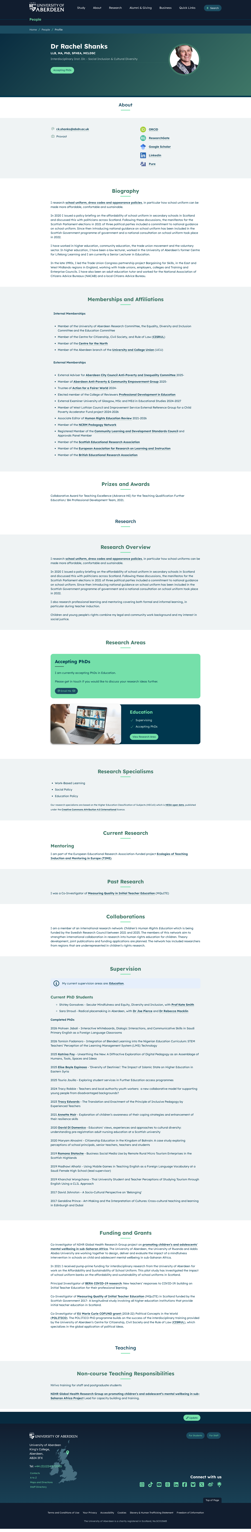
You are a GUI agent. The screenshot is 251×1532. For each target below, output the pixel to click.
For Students (188, 1439)
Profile (59, 30)
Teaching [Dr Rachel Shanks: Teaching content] (125, 1350)
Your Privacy (90, 1516)
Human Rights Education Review (108, 419)
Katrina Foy (66, 1056)
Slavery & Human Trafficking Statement (151, 1516)
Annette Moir (67, 1117)
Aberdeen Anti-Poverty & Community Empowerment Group (116, 382)
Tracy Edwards (69, 1104)
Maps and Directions (41, 1485)
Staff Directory (38, 1490)
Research (117, 8)
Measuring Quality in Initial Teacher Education (121, 895)
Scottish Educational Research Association (109, 442)
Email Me (66, 692)
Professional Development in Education (147, 395)
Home (33, 30)
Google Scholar (160, 147)
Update (190, 1420)
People (36, 19)
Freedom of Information (190, 1516)
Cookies (121, 1516)
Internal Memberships (69, 314)
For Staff (211, 1439)
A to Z (33, 1481)
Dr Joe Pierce (142, 1013)
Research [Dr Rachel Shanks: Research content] (125, 522)
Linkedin (155, 156)
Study (83, 8)
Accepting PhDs (65, 71)
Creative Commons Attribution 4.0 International (89, 811)
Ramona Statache (71, 1156)
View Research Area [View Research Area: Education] (147, 739)
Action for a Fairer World (90, 388)
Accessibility (107, 1516)
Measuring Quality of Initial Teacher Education (110, 1298)
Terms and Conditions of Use (63, 1516)
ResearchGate (159, 138)
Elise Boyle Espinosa (72, 1069)
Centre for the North (93, 344)
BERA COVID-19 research (103, 1285)
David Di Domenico (72, 1130)
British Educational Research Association (108, 455)
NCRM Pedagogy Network (97, 425)
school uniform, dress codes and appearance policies (103, 203)
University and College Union (133, 350)
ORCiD (153, 130)
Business (167, 8)
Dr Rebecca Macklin (173, 1013)
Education (116, 985)
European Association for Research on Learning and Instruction (124, 449)
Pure (152, 164)
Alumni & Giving (142, 8)
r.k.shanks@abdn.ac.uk (72, 130)
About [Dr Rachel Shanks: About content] (125, 105)
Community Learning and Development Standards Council (136, 432)
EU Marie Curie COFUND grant (99, 1316)
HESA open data (175, 807)
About (99, 8)
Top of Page (212, 1503)
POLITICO (59, 1320)
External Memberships (69, 363)
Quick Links (189, 8)
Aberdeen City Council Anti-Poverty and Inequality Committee (131, 376)
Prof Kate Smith (182, 1007)
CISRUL (158, 337)
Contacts (35, 1476)
